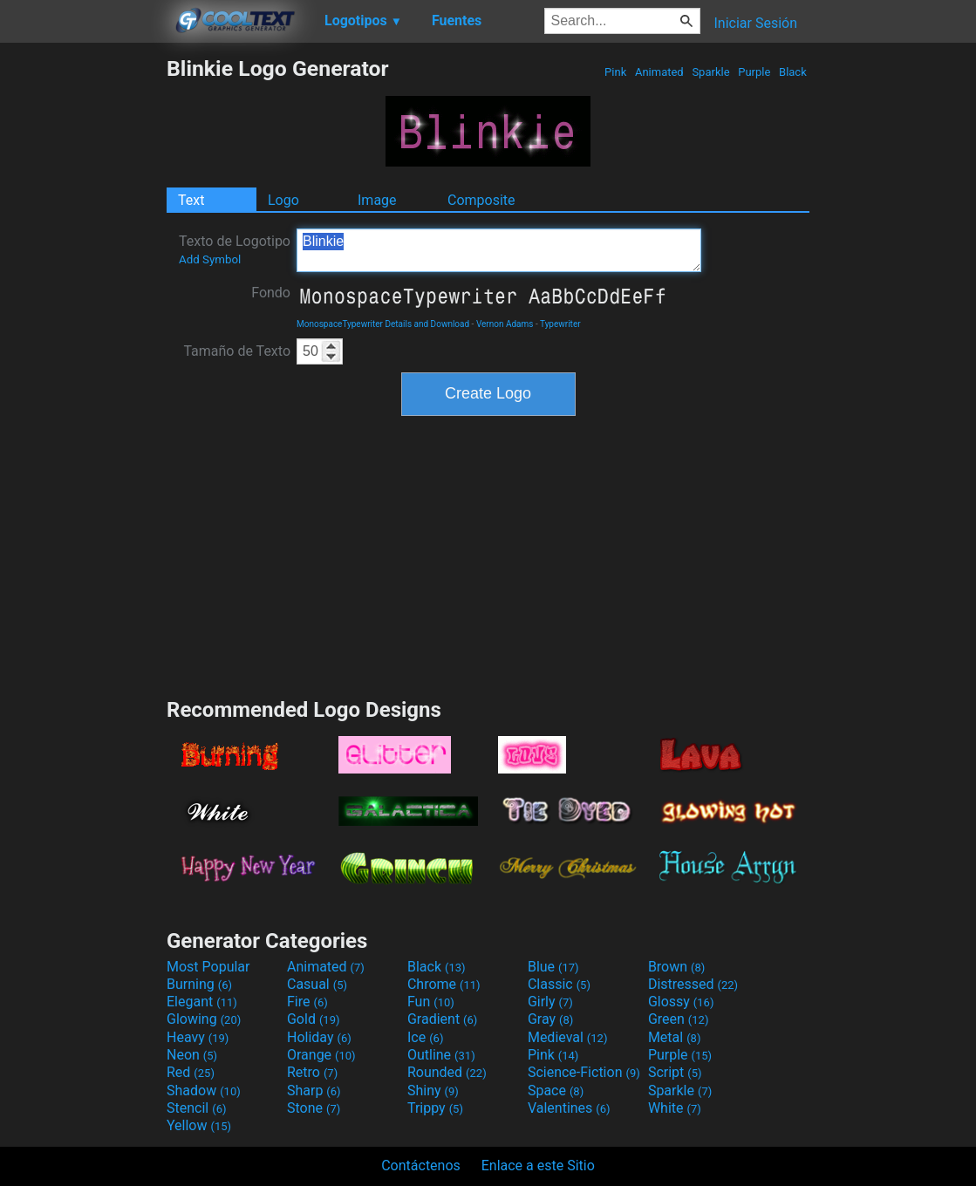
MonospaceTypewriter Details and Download (383, 324)
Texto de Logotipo (234, 249)
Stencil (196, 1108)
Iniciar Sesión (755, 23)
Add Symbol (210, 259)
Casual (317, 984)
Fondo (270, 292)
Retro (312, 1072)
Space (556, 1090)
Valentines (569, 1108)
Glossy (681, 1001)
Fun (430, 1001)
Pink (616, 71)
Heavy (198, 1037)
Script (675, 1072)
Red (191, 1072)
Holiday (319, 1037)
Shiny (433, 1090)
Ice (425, 1037)
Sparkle (711, 71)
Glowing (204, 1019)
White (674, 1108)
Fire (307, 1001)
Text (191, 200)
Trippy (435, 1108)
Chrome (444, 984)
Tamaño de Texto (236, 351)
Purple (754, 71)
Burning (199, 984)
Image (377, 200)
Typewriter (560, 324)
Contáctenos (421, 1165)
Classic (559, 984)
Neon (192, 1054)
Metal (674, 1037)
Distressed (693, 984)
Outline (441, 1054)
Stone (313, 1108)
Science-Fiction (584, 1072)
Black (792, 71)
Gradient (442, 1019)
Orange (321, 1054)
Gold (313, 1019)
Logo (283, 200)
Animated (659, 71)
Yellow (199, 1125)
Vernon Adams (505, 324)
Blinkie (499, 250)
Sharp (314, 1090)
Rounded (447, 1072)
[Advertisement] (83, 317)
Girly (550, 1001)
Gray (550, 1019)
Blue (553, 966)
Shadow (204, 1090)
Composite (481, 200)
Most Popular (208, 966)
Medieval (568, 1037)
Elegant (202, 1001)
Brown (676, 966)
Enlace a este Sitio (538, 1165)
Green (678, 1019)
